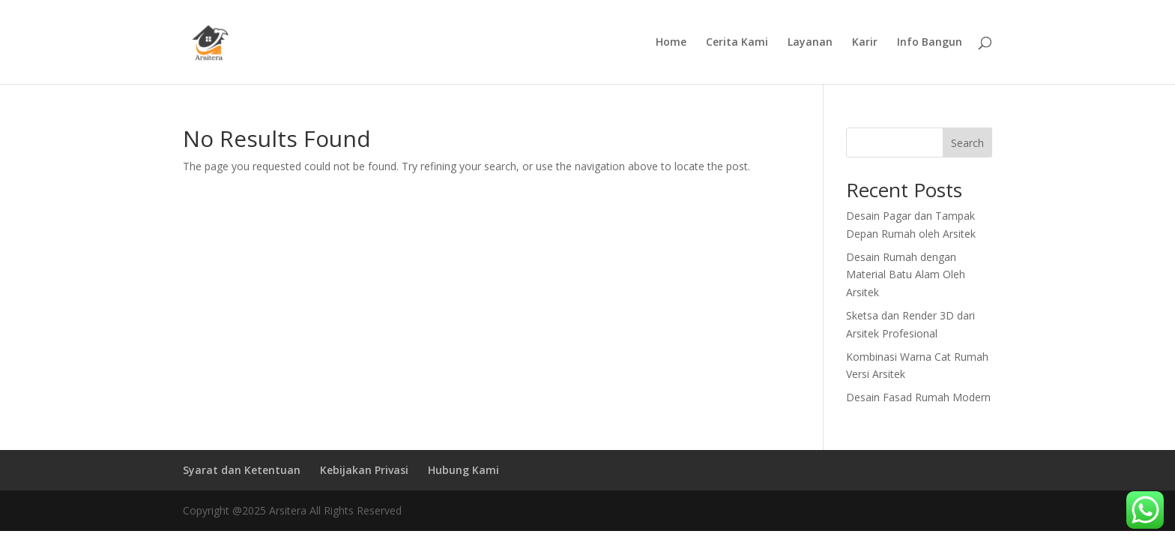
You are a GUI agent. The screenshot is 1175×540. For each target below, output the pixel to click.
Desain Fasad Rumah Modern (918, 397)
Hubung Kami (463, 470)
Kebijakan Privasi (364, 470)
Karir (865, 43)
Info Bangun (929, 43)
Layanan (810, 43)
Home (671, 43)
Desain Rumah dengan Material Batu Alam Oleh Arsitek (905, 275)
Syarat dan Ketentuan (241, 470)
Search (967, 143)
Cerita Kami (737, 43)
